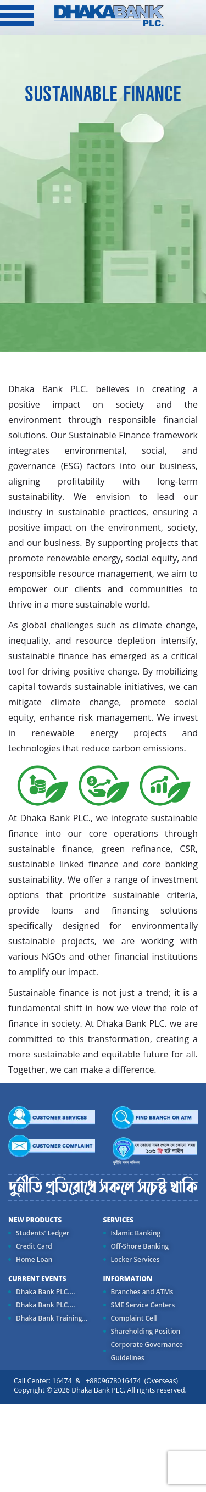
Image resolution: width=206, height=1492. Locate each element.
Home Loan (34, 1259)
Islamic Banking (136, 1233)
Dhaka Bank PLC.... (45, 1291)
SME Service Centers (143, 1305)
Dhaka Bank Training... (51, 1318)
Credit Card (34, 1246)
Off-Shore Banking (140, 1246)
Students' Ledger (42, 1233)
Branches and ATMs (142, 1291)
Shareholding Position (146, 1331)
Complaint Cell (134, 1318)
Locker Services (135, 1259)
